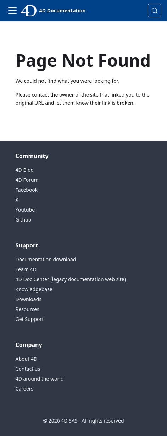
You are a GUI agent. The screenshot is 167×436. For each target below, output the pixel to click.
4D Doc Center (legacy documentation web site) (71, 279)
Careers (24, 388)
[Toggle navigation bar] (12, 10)
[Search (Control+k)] (154, 10)
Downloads (28, 299)
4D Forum (27, 179)
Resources (27, 309)
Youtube (25, 209)
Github (24, 219)
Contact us (28, 368)
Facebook (27, 189)
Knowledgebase (34, 289)
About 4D (27, 358)
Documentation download (46, 259)
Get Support (30, 319)
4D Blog (25, 170)
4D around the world (40, 378)
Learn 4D (26, 269)
